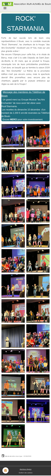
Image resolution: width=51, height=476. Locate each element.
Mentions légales (25, 469)
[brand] (24, 4)
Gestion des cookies (25, 473)
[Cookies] (5, 470)
